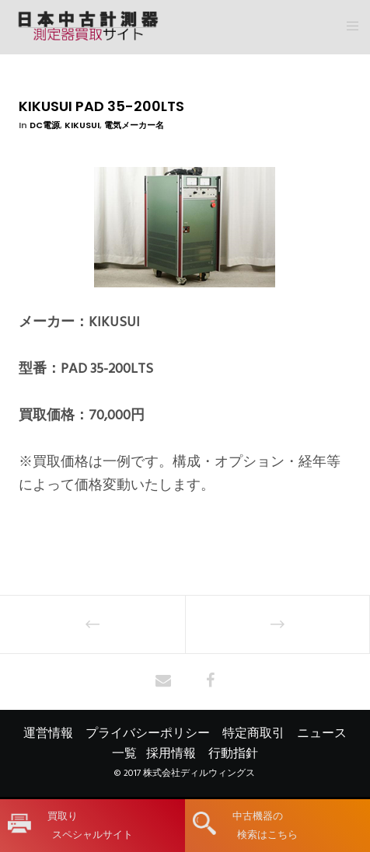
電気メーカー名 (134, 125)
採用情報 (171, 753)
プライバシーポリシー (148, 733)
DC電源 (45, 125)
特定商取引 (253, 733)
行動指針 (233, 753)
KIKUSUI (82, 125)
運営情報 (48, 733)
